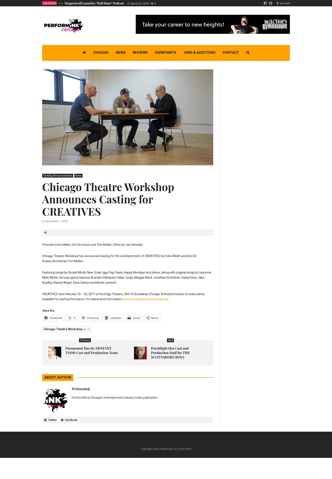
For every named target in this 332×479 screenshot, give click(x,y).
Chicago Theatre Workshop (67, 329)
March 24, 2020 (139, 3)
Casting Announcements (57, 175)
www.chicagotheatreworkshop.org (145, 299)
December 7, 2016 (56, 221)
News (78, 175)
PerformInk (81, 389)
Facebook (69, 420)
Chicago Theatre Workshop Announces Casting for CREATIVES (108, 199)
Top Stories (49, 3)
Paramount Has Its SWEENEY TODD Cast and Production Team (91, 350)
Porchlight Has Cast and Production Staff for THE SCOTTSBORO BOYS (170, 352)
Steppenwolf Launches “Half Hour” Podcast (94, 3)
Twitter (50, 420)
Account (284, 3)
